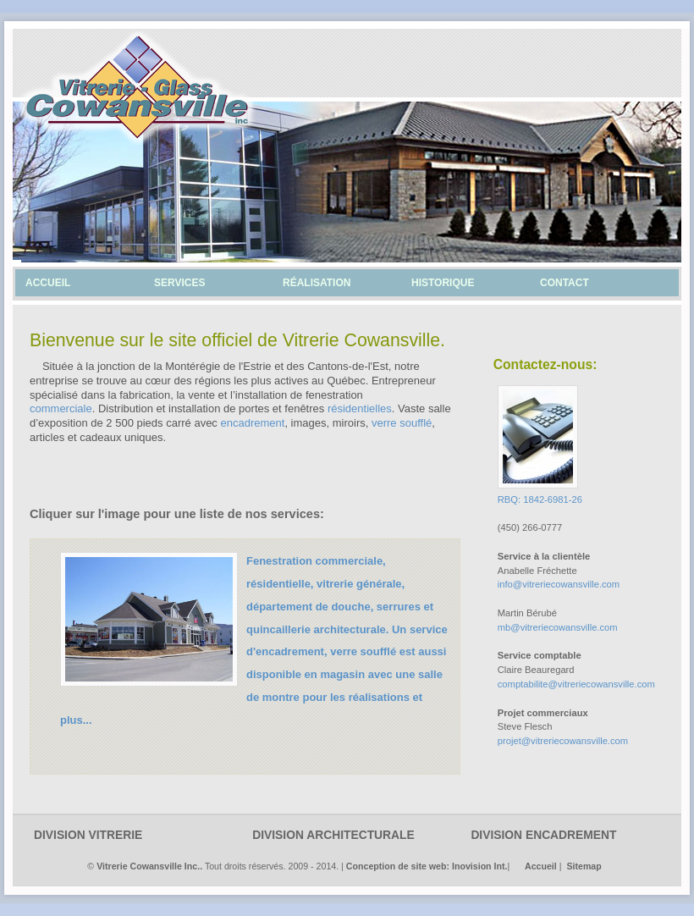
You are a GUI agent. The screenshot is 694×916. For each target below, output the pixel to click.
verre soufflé (402, 423)
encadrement (252, 423)
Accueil (541, 866)
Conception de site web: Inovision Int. (427, 866)
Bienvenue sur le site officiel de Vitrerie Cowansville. (237, 340)
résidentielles (360, 408)
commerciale (61, 408)
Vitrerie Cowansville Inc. (148, 866)
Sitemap (583, 866)
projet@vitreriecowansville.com (563, 741)
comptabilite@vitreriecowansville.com (576, 684)
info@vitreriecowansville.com (559, 584)
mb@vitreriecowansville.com (558, 627)
